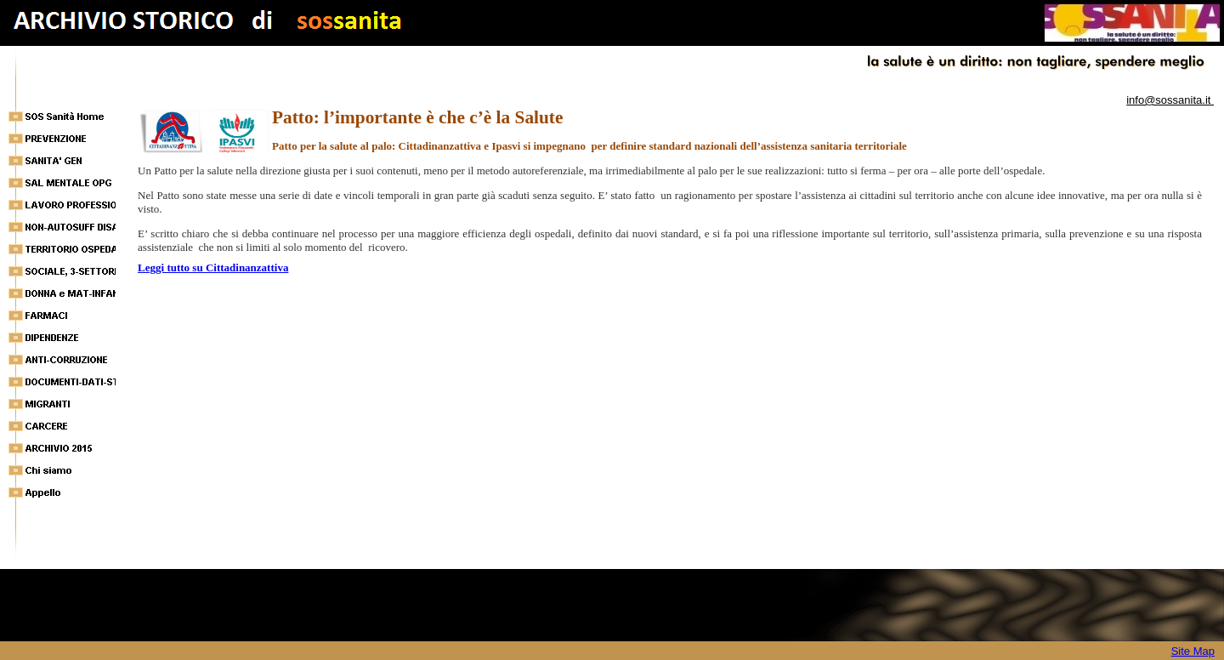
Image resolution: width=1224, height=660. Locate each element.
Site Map (1193, 651)
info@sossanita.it (1170, 100)
